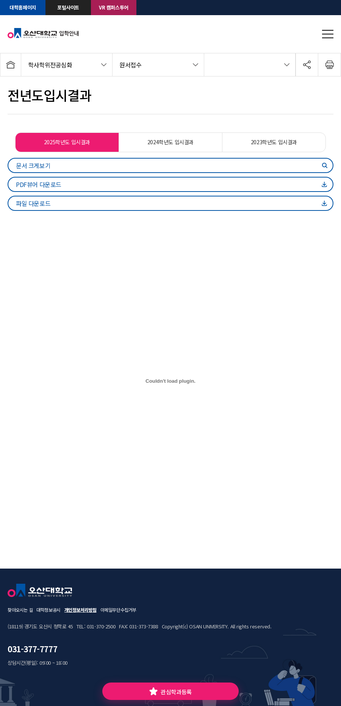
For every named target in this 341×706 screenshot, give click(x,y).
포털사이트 (68, 7)
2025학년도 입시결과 (67, 142)
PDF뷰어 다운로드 (38, 184)
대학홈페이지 (22, 7)
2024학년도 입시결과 (170, 142)
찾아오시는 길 (20, 609)
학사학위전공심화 (50, 64)
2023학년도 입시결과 (274, 142)
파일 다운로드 (33, 203)
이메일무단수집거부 (118, 609)
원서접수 (130, 64)
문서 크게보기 (33, 165)
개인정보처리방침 (80, 609)
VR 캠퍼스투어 (113, 7)
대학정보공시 (48, 609)
